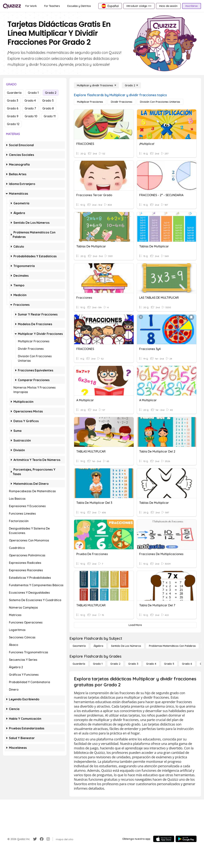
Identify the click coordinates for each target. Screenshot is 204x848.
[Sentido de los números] (126, 646)
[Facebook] (41, 839)
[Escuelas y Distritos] (79, 6)
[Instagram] (48, 839)
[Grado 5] (169, 664)
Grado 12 (13, 124)
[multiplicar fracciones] (90, 102)
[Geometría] (79, 646)
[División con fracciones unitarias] (160, 102)
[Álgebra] (98, 646)
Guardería (14, 93)
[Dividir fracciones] (121, 102)
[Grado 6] (187, 664)
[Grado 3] (133, 664)
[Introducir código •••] (139, 6)
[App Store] (163, 839)
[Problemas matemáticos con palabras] (172, 646)
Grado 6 (12, 108)
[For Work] (31, 6)
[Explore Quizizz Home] (12, 6)
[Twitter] (35, 839)
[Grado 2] (131, 85)
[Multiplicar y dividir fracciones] (96, 85)
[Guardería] (78, 664)
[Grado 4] (151, 664)
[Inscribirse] (191, 6)
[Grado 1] (98, 664)
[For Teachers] (52, 6)
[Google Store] (186, 839)
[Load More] (135, 625)
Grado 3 (12, 100)
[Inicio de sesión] (168, 6)
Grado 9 (12, 116)
